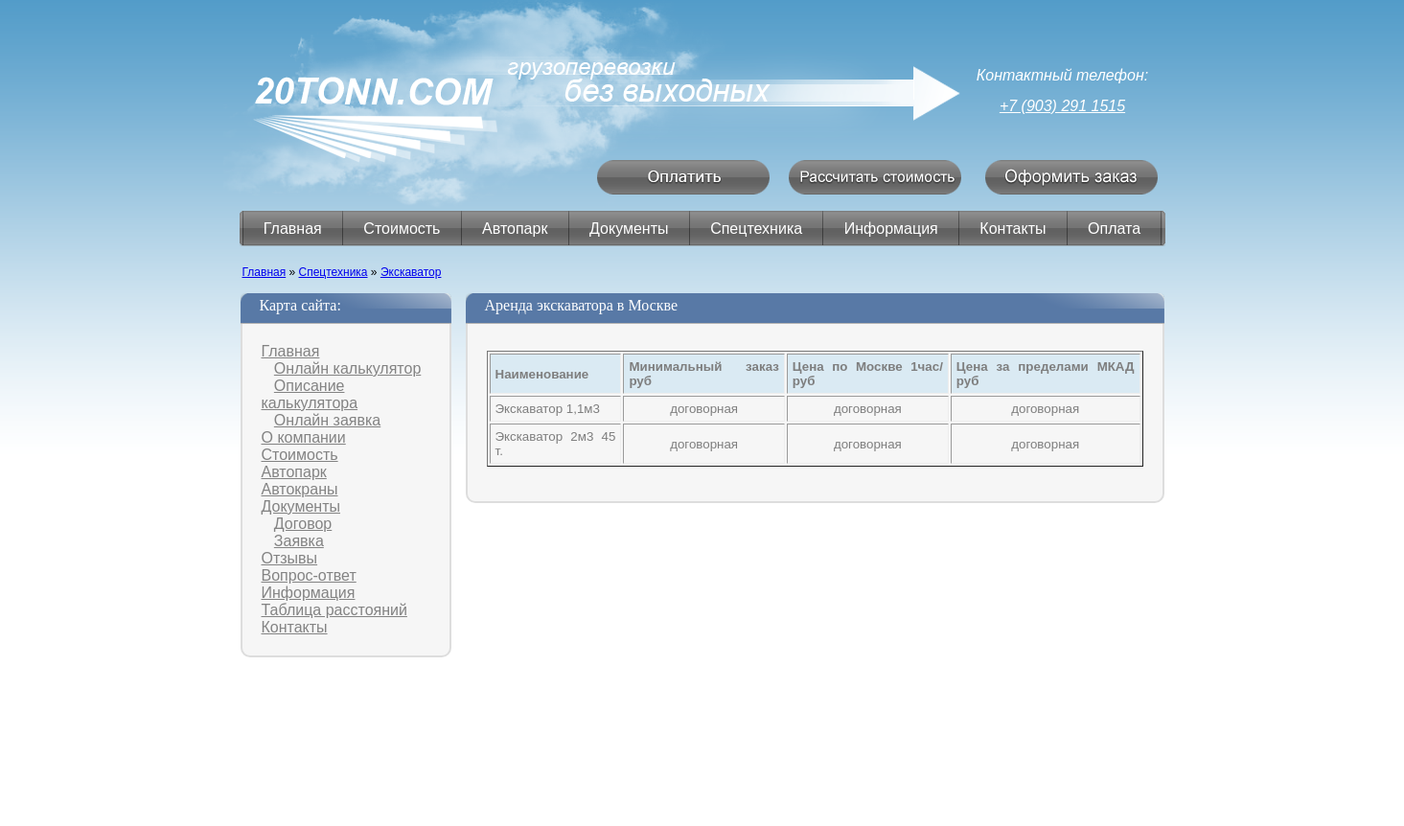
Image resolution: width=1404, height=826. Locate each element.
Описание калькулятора (310, 394)
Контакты (1012, 228)
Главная (293, 228)
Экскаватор (411, 272)
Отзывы (290, 558)
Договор (303, 524)
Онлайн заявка (327, 420)
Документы (628, 228)
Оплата (1114, 228)
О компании (304, 437)
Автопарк (514, 228)
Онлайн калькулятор (347, 368)
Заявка (299, 541)
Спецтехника (756, 228)
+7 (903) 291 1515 (1062, 106)
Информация (891, 228)
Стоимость (401, 228)
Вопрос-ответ (309, 575)
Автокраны (300, 489)
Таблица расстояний (334, 610)
